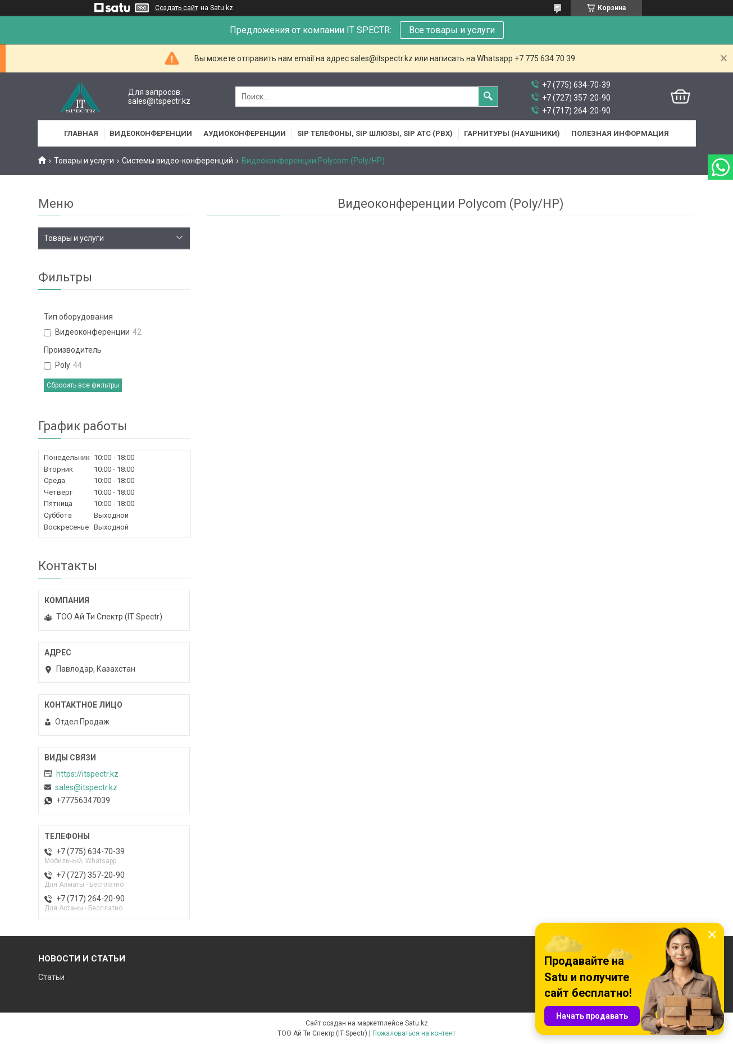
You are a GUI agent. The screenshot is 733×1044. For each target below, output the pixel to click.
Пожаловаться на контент (414, 1033)
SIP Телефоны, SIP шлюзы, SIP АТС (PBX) (375, 133)
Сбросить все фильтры (83, 385)
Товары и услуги (84, 160)
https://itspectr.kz (87, 773)
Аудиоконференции (244, 133)
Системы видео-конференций (177, 160)
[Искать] (488, 96)
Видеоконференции (151, 133)
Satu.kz (416, 1023)
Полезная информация (620, 133)
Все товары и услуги (452, 30)
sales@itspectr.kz (86, 787)
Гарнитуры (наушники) (512, 133)
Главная (81, 133)
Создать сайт (176, 8)
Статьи (51, 977)
